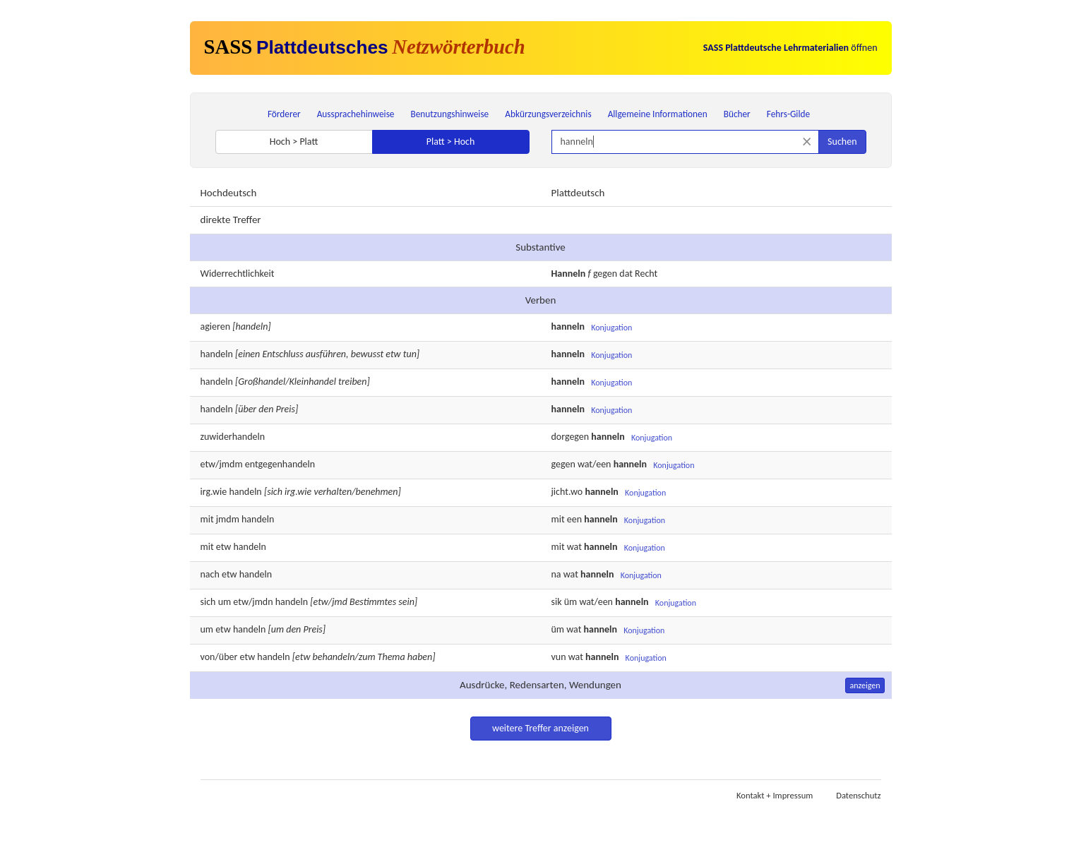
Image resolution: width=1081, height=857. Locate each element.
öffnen (790, 48)
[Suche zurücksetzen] (807, 141)
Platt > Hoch (450, 142)
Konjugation (611, 327)
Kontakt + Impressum (774, 795)
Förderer (284, 114)
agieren (216, 326)
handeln (217, 354)
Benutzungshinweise (450, 114)
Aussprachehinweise (356, 114)
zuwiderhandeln (233, 437)
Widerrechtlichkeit (238, 274)
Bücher (737, 114)
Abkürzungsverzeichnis (548, 114)
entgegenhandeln (280, 464)
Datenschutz (858, 795)
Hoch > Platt (294, 142)
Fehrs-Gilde (788, 114)
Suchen (842, 142)
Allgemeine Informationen (657, 114)
